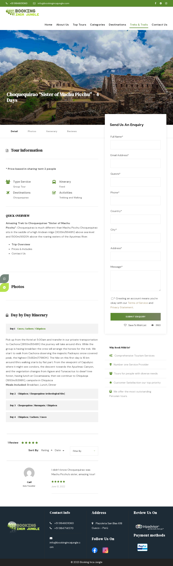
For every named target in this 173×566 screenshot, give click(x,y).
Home (48, 24)
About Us (62, 24)
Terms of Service (138, 303)
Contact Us (159, 24)
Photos (32, 131)
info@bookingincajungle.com (53, 3)
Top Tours (79, 24)
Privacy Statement (122, 307)
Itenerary (51, 131)
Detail (14, 131)
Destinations (117, 24)
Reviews (72, 131)
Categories (97, 24)
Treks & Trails (139, 24)
